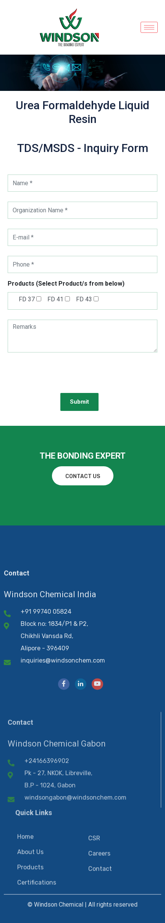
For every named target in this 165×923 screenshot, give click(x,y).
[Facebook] (64, 745)
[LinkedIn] (80, 745)
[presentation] (66, 379)
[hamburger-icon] (149, 27)
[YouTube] (97, 745)
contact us (82, 476)
